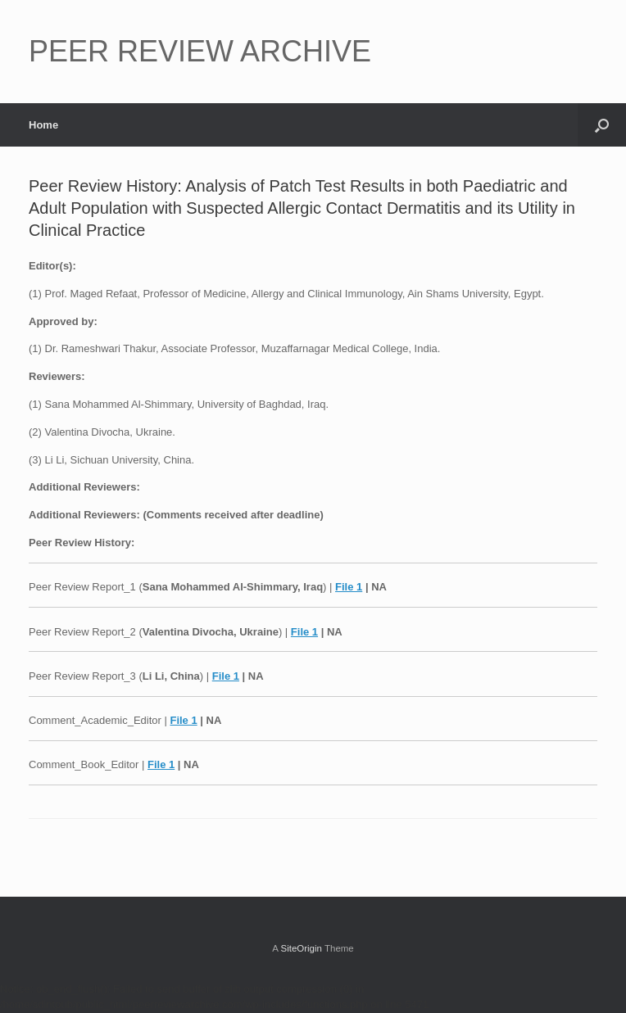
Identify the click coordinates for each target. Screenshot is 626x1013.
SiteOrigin (301, 948)
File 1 (348, 587)
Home (43, 125)
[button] (602, 125)
